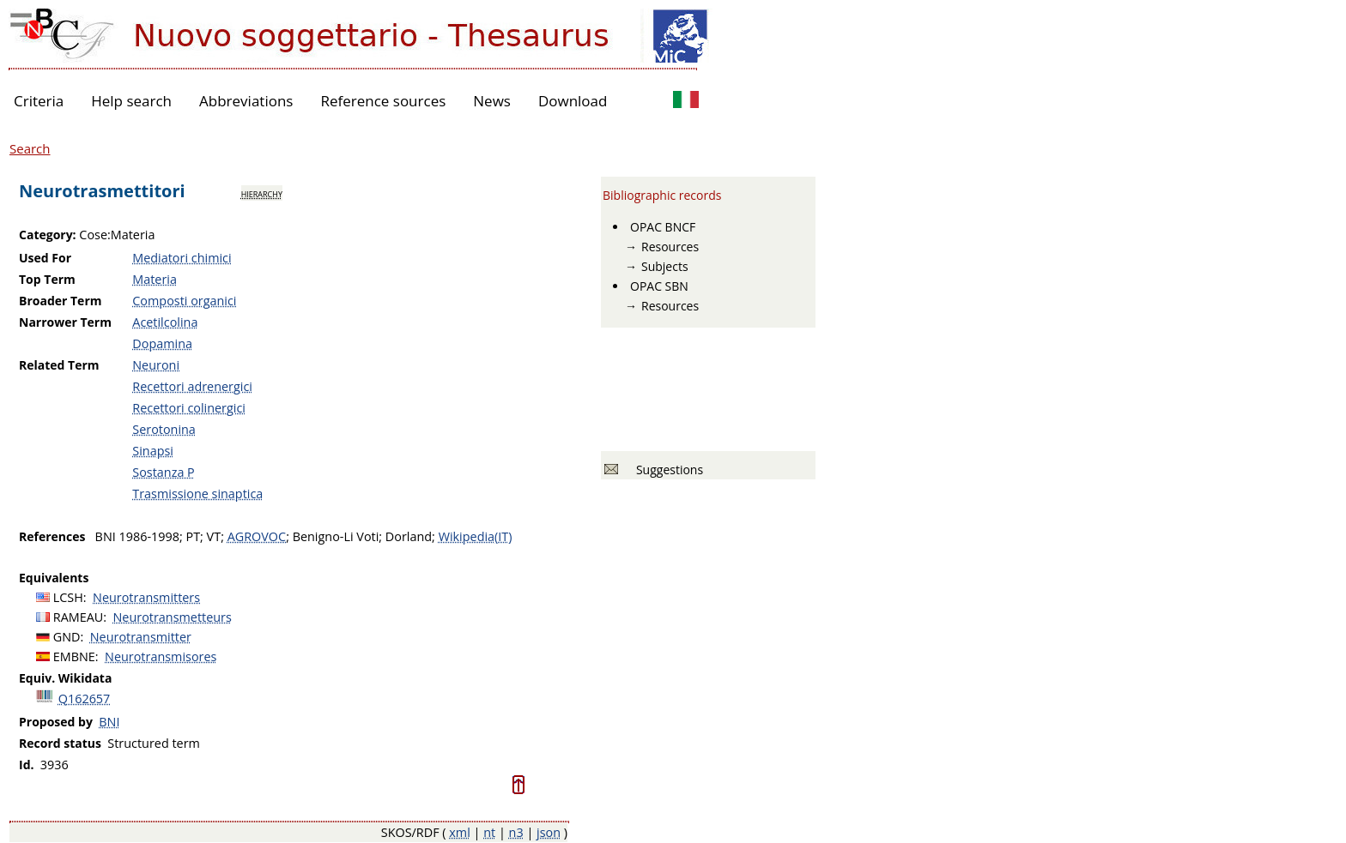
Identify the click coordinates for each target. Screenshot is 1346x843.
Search (30, 148)
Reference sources (383, 101)
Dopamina (162, 343)
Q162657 (84, 698)
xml (459, 832)
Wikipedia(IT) (475, 536)
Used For (45, 258)
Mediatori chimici (181, 258)
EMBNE (74, 656)
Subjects (664, 266)
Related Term (59, 365)
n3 (516, 832)
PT (192, 536)
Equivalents (53, 577)
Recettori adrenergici (192, 386)
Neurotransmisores (160, 656)
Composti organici (184, 300)
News (492, 101)
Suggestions (666, 469)
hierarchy (261, 193)
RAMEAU (78, 617)
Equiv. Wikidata (65, 678)
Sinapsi (152, 451)
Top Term (47, 279)
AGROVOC (256, 536)
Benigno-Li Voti (336, 536)
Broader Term (60, 300)
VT (214, 536)
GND (67, 637)
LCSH (68, 597)
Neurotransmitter (140, 637)
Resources (670, 246)
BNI (109, 722)
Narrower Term (65, 322)
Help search (131, 101)
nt (489, 832)
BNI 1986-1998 (137, 536)
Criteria (39, 101)
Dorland (408, 536)
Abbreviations (246, 101)
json (549, 832)
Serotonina (164, 429)
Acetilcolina (164, 322)
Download (573, 101)
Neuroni (155, 365)
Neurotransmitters (146, 597)
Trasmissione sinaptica (197, 493)
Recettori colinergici (189, 408)
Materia (154, 279)
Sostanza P (163, 472)
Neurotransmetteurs (172, 617)
